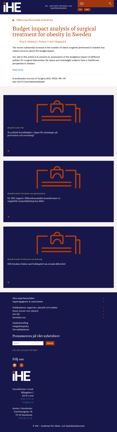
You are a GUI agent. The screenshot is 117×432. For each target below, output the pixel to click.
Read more (18, 69)
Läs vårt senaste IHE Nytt (24, 350)
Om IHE (16, 314)
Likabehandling (20, 323)
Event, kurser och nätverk (25, 311)
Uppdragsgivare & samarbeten (27, 301)
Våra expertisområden (23, 298)
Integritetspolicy (20, 326)
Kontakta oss (19, 317)
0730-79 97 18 (26, 399)
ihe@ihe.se (28, 402)
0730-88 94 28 (25, 418)
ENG (87, 10)
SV (80, 10)
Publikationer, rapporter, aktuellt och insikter (35, 307)
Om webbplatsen (20, 329)
